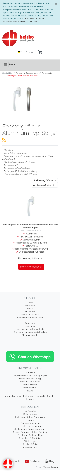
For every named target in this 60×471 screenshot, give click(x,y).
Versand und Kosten (30, 381)
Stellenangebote (30, 335)
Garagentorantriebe (30, 423)
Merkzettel (30, 311)
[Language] (19, 52)
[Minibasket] (40, 52)
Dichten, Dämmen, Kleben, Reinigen (30, 432)
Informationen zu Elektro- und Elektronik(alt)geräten (30, 396)
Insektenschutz (30, 447)
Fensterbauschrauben (30, 426)
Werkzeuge (30, 441)
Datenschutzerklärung (30, 378)
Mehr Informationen (31, 266)
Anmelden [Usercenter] (30, 52)
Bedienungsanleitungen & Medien (30, 332)
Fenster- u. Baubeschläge (30, 435)
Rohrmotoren (30, 414)
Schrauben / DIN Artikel (30, 438)
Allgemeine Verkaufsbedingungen (30, 375)
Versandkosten (50, 467)
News (30, 390)
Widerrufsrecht (30, 384)
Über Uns (30, 323)
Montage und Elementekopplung (30, 429)
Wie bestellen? (30, 387)
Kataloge (30, 399)
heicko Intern (30, 326)
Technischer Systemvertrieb (30, 329)
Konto (30, 308)
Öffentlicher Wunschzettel (30, 317)
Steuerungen (30, 420)
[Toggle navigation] (5, 64)
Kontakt (30, 302)
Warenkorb (30, 305)
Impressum (30, 372)
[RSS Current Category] (4, 140)
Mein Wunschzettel (30, 314)
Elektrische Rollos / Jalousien (30, 417)
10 (44, 185)
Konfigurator (30, 411)
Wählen (44, 180)
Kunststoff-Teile (30, 444)
